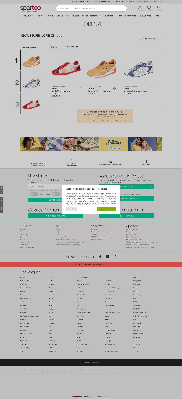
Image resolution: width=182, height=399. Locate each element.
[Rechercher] (123, 8)
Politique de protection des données (97, 205)
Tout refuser (72, 209)
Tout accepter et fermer (106, 209)
